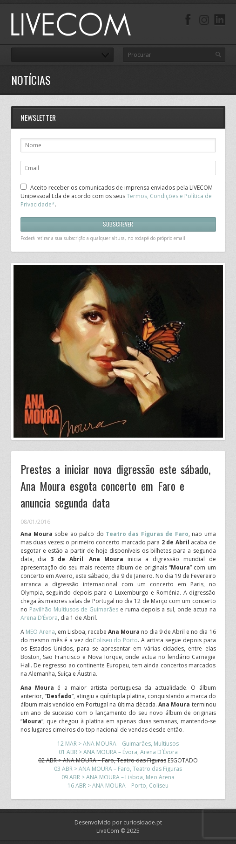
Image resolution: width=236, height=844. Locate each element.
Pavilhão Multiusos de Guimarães (73, 609)
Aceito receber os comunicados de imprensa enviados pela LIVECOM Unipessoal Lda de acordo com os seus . (116, 196)
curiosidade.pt (142, 822)
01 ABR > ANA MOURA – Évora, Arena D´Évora (118, 752)
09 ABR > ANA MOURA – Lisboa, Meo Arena (118, 777)
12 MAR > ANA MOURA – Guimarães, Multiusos (118, 744)
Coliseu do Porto (115, 640)
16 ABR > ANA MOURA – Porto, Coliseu (118, 785)
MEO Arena (40, 632)
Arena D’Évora (39, 618)
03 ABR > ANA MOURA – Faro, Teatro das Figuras (118, 769)
